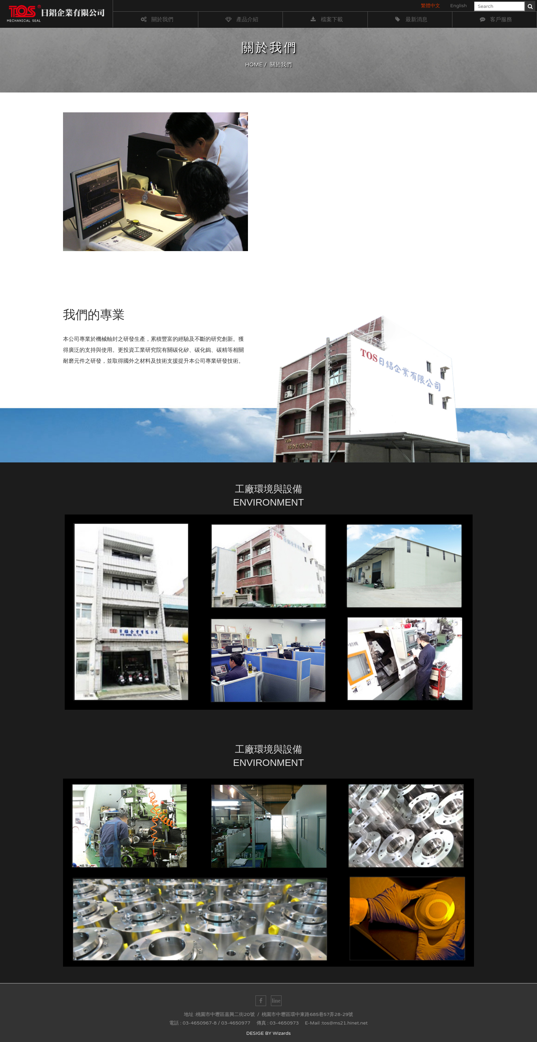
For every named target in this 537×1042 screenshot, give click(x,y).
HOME (254, 64)
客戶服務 (495, 19)
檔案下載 (326, 19)
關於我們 (156, 19)
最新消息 (410, 19)
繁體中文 (430, 6)
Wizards (282, 1033)
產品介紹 (241, 19)
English (458, 6)
